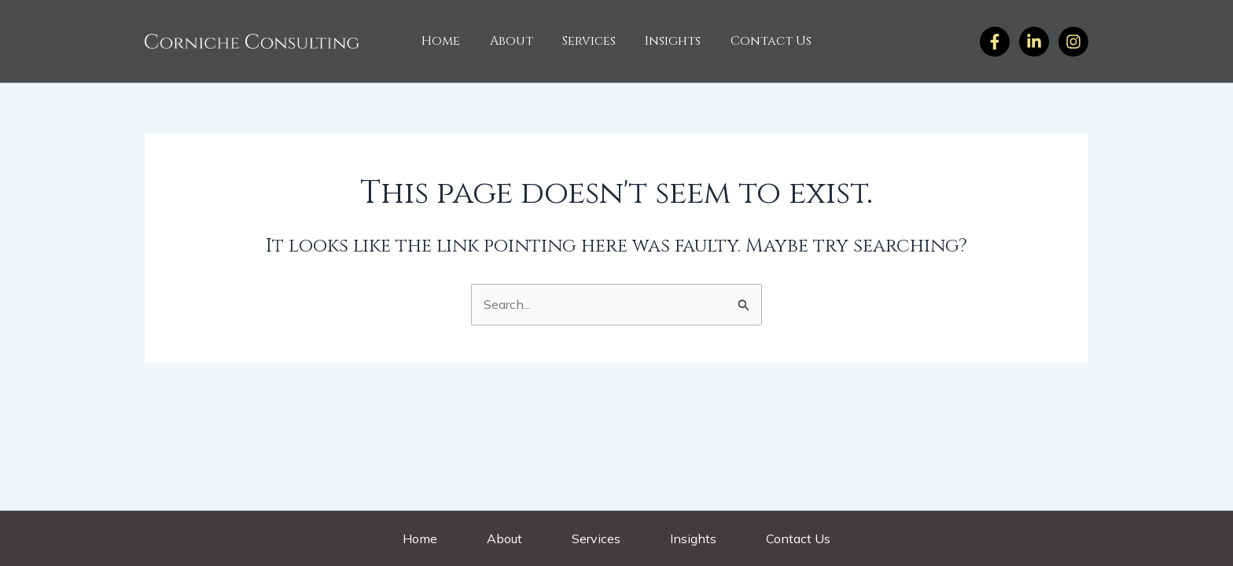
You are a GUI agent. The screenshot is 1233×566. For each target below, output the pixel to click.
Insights (669, 41)
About (515, 41)
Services (589, 41)
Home (449, 41)
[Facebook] (995, 42)
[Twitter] (1073, 42)
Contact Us (762, 41)
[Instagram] (1034, 42)
